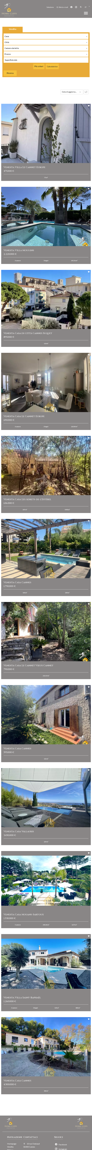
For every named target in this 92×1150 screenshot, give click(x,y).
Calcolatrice (52, 66)
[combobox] (46, 35)
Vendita (12, 29)
